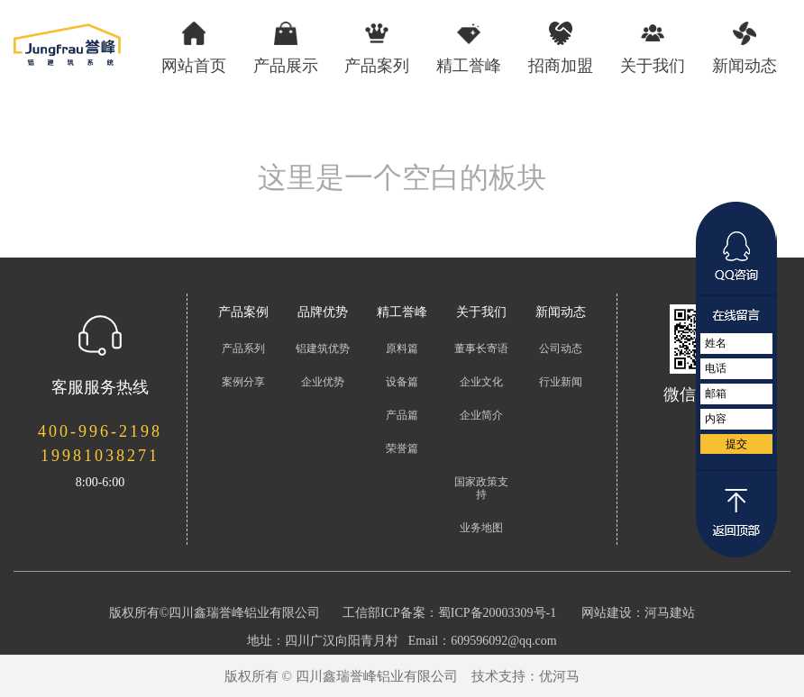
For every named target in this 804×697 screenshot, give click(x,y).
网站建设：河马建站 (638, 613)
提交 (736, 444)
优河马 (559, 676)
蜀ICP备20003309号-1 (497, 613)
